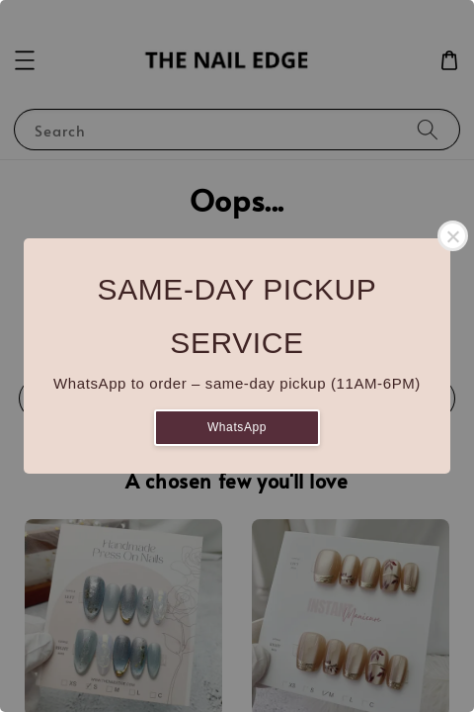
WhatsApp (237, 427)
